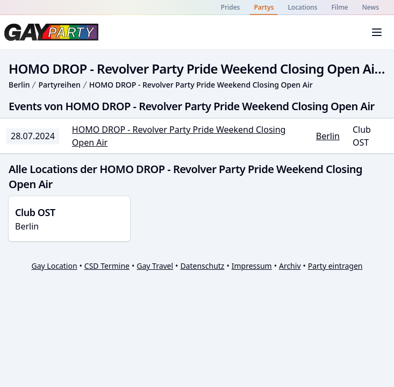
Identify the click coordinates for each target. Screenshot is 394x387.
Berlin (19, 85)
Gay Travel (155, 266)
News (370, 7)
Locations (302, 7)
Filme (339, 7)
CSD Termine (107, 266)
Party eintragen (335, 266)
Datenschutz (202, 266)
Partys (264, 7)
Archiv (290, 266)
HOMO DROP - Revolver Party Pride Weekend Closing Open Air (201, 85)
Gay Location (54, 266)
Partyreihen (59, 85)
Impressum (252, 266)
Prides (230, 7)
